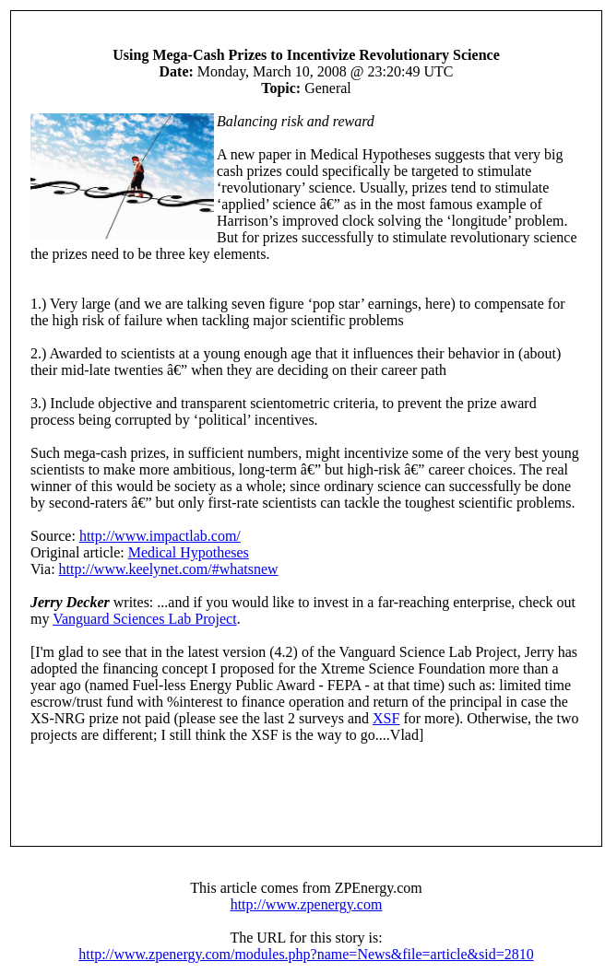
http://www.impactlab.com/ (160, 536)
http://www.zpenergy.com (307, 904)
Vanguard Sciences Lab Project (144, 619)
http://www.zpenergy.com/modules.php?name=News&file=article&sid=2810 (305, 954)
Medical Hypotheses (188, 552)
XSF (386, 718)
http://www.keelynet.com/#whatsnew (169, 569)
